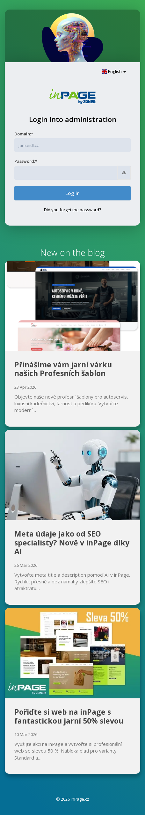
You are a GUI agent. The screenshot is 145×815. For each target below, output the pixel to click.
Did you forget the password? (72, 210)
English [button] (114, 71)
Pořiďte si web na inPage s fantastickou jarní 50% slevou (68, 716)
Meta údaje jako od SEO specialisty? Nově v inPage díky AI (71, 542)
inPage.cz (80, 799)
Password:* (25, 161)
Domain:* (23, 134)
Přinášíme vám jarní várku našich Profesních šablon (63, 369)
